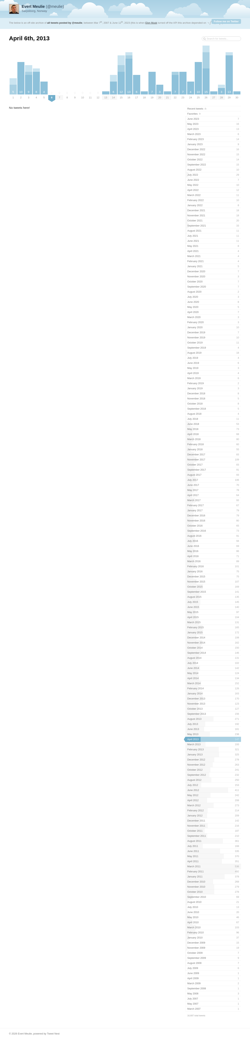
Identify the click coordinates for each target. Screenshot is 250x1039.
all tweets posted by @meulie (64, 22)
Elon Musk (151, 22)
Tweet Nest (53, 1033)
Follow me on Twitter (226, 21)
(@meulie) (43, 6)
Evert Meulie (25, 1033)
